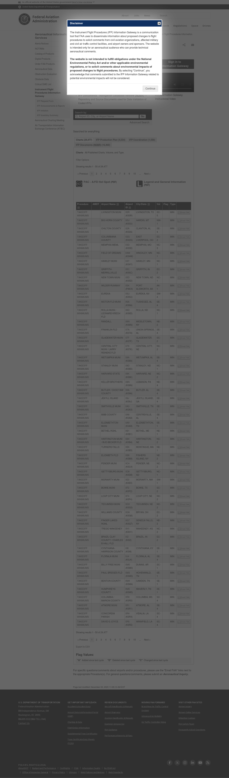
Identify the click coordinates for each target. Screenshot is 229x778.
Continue (150, 88)
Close (159, 23)
